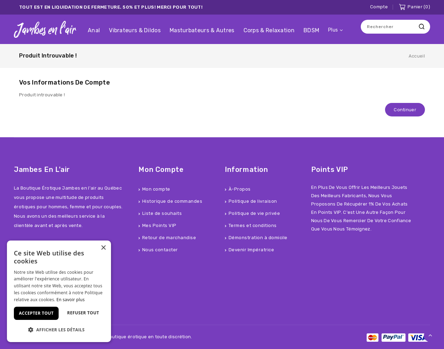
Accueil (417, 56)
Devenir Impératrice (251, 249)
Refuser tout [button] (83, 313)
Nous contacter (160, 249)
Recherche (421, 26)
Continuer (405, 109)
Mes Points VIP (159, 225)
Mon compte (156, 189)
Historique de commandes (172, 201)
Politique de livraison (253, 201)
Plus (333, 30)
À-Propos (240, 189)
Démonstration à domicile (258, 237)
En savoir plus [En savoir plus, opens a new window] (71, 300)
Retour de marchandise (169, 237)
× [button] (103, 248)
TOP (430, 335)
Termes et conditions (253, 225)
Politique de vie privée (254, 213)
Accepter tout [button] (36, 313)
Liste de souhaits (162, 213)
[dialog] (59, 291)
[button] (59, 329)
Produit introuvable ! (48, 55)
